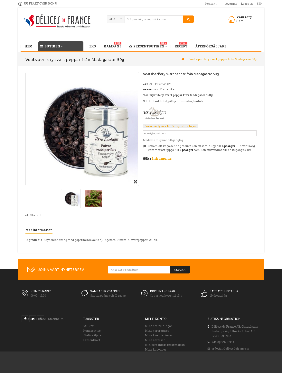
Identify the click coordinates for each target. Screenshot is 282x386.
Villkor (88, 326)
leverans (230, 3)
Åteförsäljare (92, 335)
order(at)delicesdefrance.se (230, 348)
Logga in (247, 3)
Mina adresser (155, 340)
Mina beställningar (158, 326)
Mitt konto (155, 319)
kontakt (211, 3)
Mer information (38, 230)
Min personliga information (165, 345)
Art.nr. (148, 84)
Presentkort (91, 340)
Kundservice (92, 330)
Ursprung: (150, 89)
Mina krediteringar (159, 335)
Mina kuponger (155, 349)
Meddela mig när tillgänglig (163, 140)
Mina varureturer (157, 330)
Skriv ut (36, 215)
